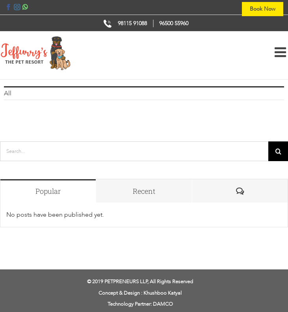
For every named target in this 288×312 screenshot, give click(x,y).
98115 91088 (132, 23)
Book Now (262, 9)
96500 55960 (173, 23)
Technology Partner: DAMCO (140, 304)
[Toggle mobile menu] (281, 52)
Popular (48, 191)
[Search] (278, 151)
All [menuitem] (7, 93)
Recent (144, 191)
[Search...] (134, 151)
